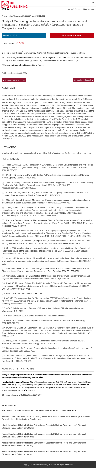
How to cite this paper (72, 35)
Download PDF (10, 35)
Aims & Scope (74, 9)
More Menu (88, 9)
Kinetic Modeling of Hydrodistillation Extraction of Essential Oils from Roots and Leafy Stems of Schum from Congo (44, 426)
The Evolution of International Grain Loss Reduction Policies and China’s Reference (39, 410)
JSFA (5, 9)
